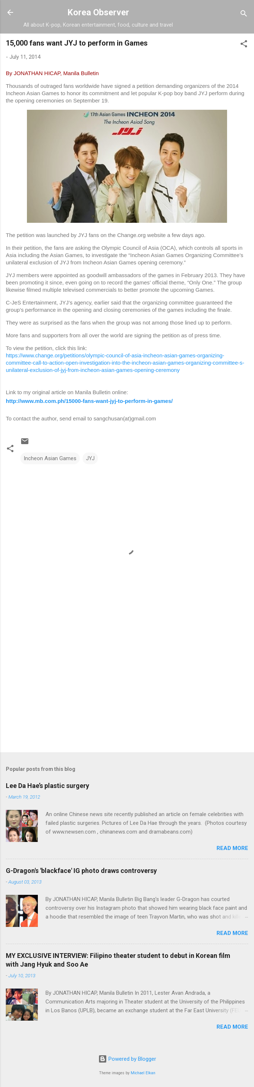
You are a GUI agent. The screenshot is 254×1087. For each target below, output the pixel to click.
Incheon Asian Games (50, 458)
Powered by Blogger (127, 1059)
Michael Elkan (143, 1073)
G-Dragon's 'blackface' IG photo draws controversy (81, 870)
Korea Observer (98, 12)
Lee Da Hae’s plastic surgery (47, 785)
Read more (232, 848)
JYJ (90, 458)
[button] (243, 45)
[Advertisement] (127, 689)
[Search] (243, 15)
